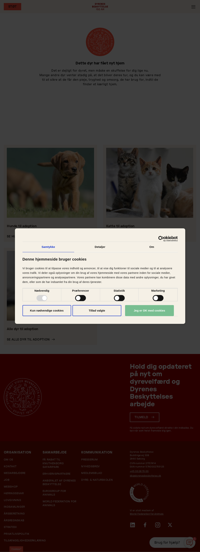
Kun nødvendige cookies (47, 310)
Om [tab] (151, 246)
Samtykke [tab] (48, 246)
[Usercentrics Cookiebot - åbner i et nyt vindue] (161, 238)
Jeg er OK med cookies (149, 310)
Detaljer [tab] (100, 246)
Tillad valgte (97, 310)
